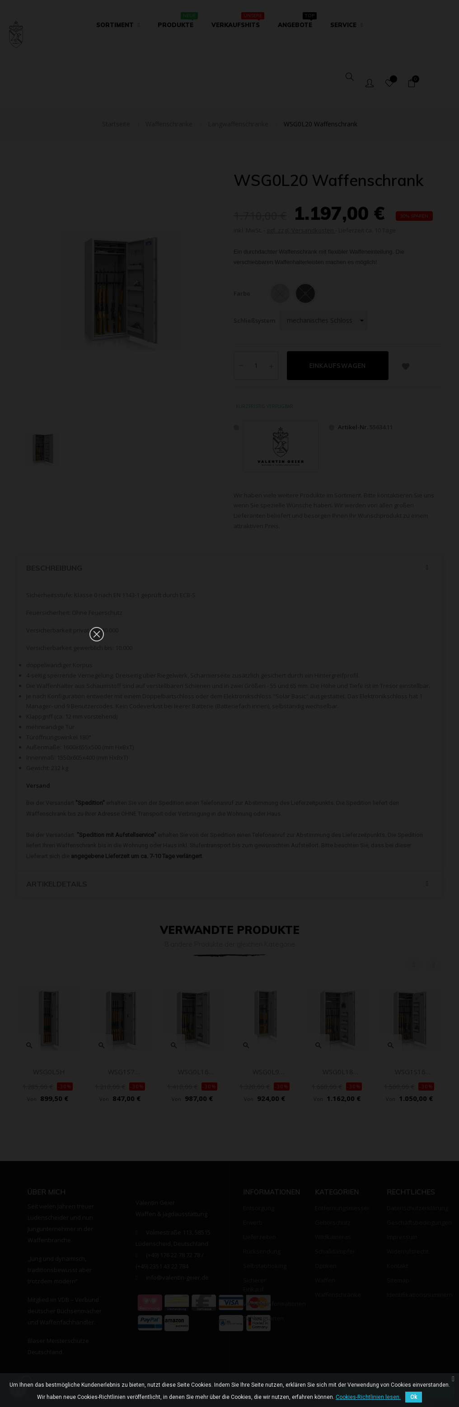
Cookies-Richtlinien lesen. (368, 1397)
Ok (413, 1397)
